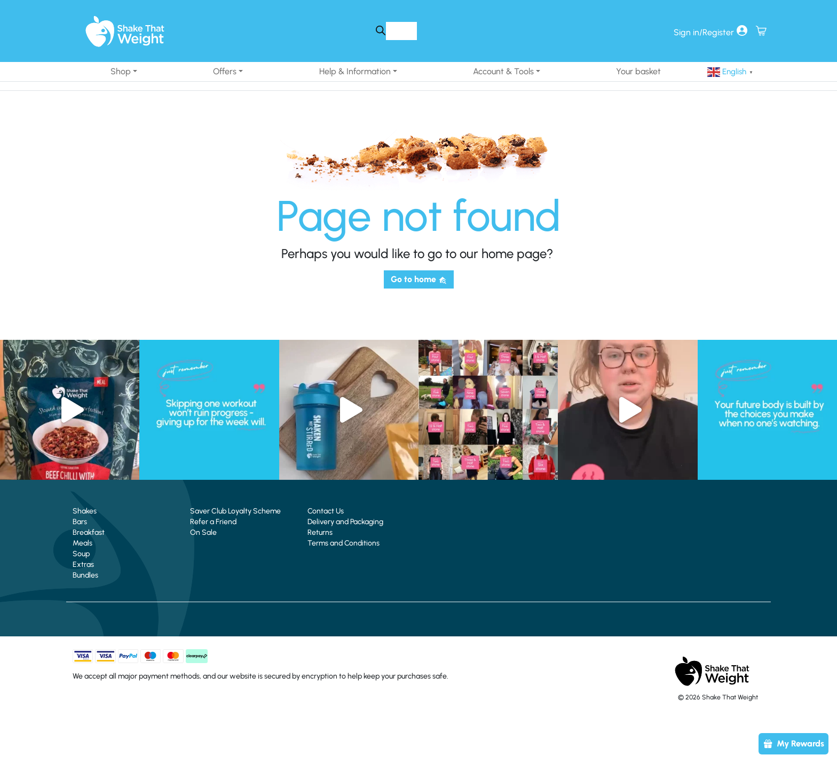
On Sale (203, 532)
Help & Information (355, 71)
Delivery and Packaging (345, 521)
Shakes (85, 511)
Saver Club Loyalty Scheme (235, 511)
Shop (120, 71)
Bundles (85, 575)
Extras (83, 564)
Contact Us (325, 511)
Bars (80, 521)
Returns (320, 532)
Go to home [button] (419, 279)
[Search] (380, 31)
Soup (81, 553)
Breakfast (89, 532)
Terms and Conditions (343, 543)
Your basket (638, 71)
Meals (82, 543)
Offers (224, 71)
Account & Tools (503, 71)
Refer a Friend (213, 521)
